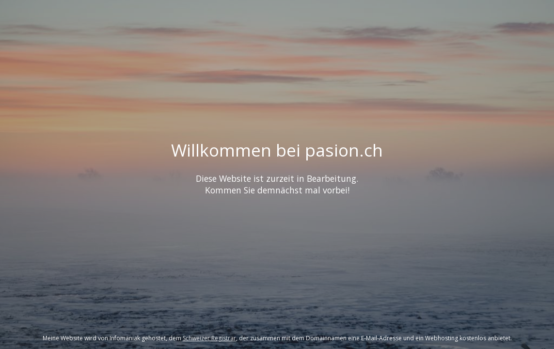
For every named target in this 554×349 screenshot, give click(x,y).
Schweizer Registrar (209, 338)
